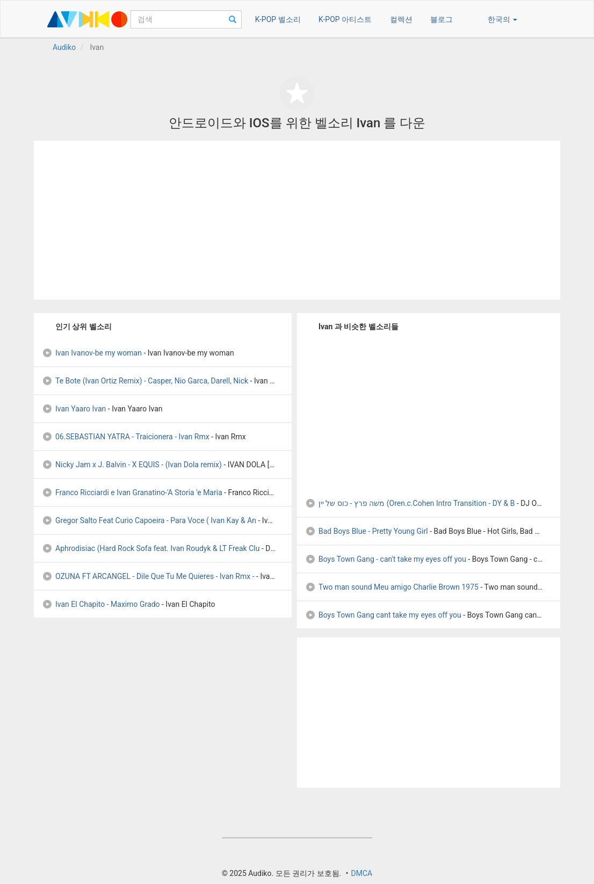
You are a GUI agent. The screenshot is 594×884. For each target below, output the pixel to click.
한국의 (502, 19)
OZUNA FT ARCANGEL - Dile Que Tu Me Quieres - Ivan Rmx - (148, 576)
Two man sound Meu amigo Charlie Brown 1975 (392, 587)
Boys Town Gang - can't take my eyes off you (385, 559)
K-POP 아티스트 (345, 19)
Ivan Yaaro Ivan (74, 408)
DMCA (361, 873)
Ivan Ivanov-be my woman (92, 352)
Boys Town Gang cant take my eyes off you (383, 615)
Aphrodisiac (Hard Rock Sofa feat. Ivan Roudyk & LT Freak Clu (150, 548)
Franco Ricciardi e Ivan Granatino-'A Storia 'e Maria (132, 492)
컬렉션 (401, 19)
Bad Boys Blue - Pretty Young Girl (366, 531)
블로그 (441, 19)
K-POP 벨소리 (278, 19)
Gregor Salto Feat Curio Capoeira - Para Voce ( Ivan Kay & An (149, 520)
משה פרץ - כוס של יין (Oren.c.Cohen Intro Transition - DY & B (410, 503)
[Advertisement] (297, 220)
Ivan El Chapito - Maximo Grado (101, 604)
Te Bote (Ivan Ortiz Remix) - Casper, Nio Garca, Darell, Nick (145, 380)
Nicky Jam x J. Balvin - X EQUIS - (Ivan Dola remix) (132, 464)
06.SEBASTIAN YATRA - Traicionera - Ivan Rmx (125, 436)
